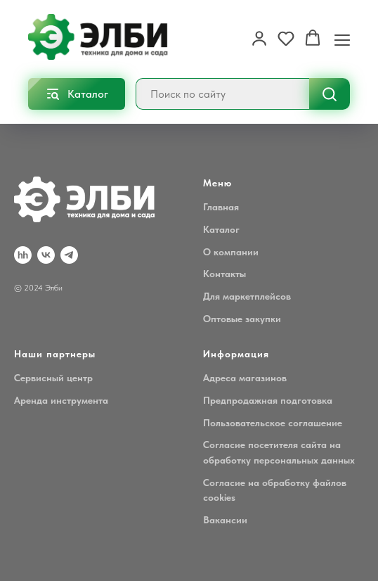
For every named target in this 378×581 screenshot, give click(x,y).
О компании (231, 251)
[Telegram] (69, 255)
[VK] (46, 255)
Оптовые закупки (242, 318)
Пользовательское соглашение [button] (272, 422)
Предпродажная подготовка (267, 400)
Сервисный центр (53, 377)
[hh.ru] (23, 255)
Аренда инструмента (61, 400)
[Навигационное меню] (342, 38)
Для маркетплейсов (247, 296)
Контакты (224, 273)
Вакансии (225, 519)
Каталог (221, 229)
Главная (221, 206)
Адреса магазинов (245, 377)
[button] (259, 38)
